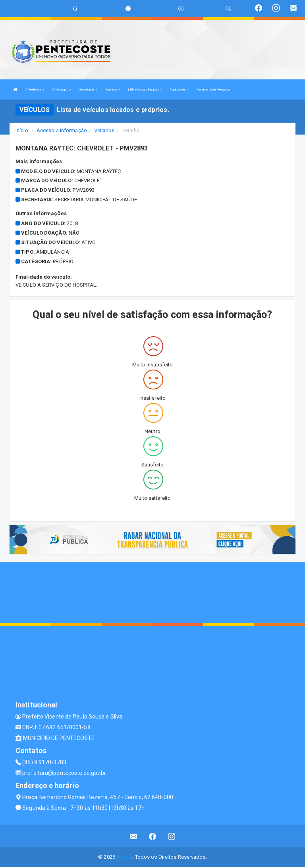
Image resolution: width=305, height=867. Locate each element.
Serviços (112, 89)
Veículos (104, 130)
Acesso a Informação (62, 130)
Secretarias (88, 89)
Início (21, 130)
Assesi (124, 857)
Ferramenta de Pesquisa (213, 89)
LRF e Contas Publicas (145, 89)
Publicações (179, 89)
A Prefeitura (34, 89)
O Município (61, 89)
